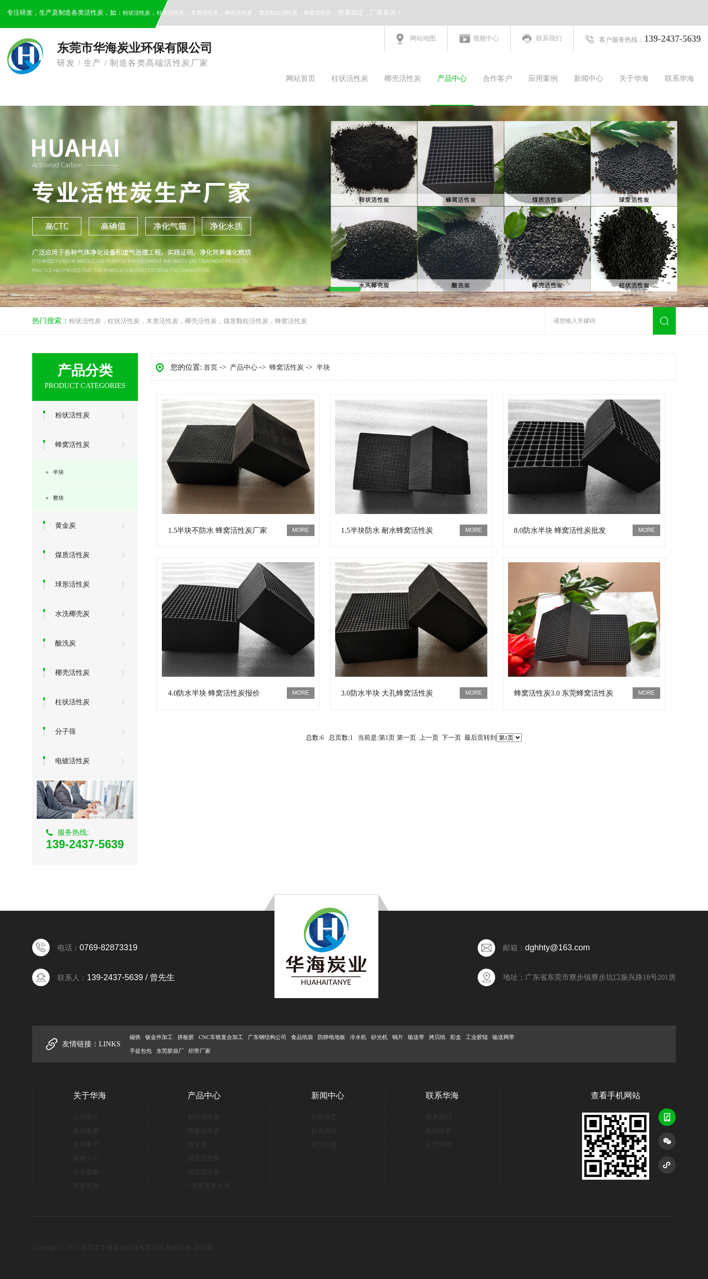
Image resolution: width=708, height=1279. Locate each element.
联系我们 (549, 38)
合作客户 (497, 78)
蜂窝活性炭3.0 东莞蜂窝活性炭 (563, 693)
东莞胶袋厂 (170, 1051)
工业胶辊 (477, 1037)
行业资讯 (324, 1130)
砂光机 (379, 1037)
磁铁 (135, 1037)
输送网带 (503, 1037)
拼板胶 (185, 1037)
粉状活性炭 (136, 13)
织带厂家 (199, 1051)
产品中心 (452, 78)
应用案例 (543, 78)
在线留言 (438, 1130)
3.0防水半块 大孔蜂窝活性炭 (387, 693)
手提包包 (141, 1051)
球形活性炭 (72, 584)
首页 (210, 367)
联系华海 (679, 78)
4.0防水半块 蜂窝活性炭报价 (214, 693)
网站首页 (300, 78)
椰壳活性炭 (238, 13)
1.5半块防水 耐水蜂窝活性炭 (387, 530)
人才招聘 (438, 1144)
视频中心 (486, 38)
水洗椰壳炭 (72, 613)
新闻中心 (588, 78)
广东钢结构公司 (267, 1037)
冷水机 (358, 1037)
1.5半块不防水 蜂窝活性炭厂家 (217, 530)
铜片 (397, 1037)
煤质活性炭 (72, 555)
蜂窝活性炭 (317, 13)
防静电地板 (331, 1037)
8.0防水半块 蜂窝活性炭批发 (560, 530)
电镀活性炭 (72, 761)
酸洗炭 (65, 643)
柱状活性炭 (170, 13)
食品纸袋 (302, 1037)
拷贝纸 (437, 1037)
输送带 (416, 1037)
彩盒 (455, 1037)
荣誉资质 (86, 1185)
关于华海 (634, 78)
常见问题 (324, 1144)
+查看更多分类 (209, 1185)
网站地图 (423, 38)
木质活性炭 (204, 13)
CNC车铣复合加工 (221, 1037)
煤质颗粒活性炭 (278, 13)
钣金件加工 (159, 1037)
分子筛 (65, 731)
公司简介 (86, 1116)
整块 (58, 498)
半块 (58, 472)
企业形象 (86, 1172)
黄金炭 (65, 525)
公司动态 (324, 1116)
